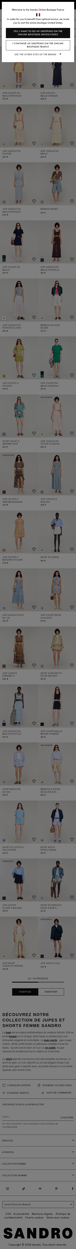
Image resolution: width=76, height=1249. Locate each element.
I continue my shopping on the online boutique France (38, 45)
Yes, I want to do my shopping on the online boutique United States (38, 33)
